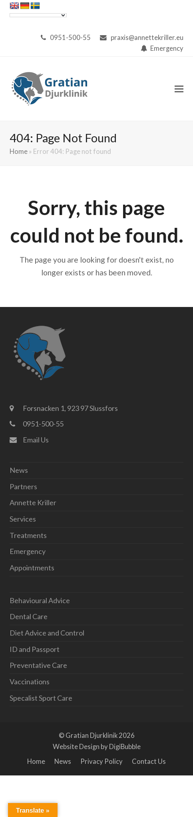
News (19, 470)
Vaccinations (30, 681)
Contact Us (149, 761)
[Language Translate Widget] (38, 15)
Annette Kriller (33, 502)
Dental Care (29, 616)
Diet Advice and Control (47, 632)
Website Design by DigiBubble (97, 747)
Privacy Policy (101, 761)
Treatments (28, 535)
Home (19, 151)
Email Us (36, 439)
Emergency (166, 48)
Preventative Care (38, 665)
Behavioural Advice (40, 600)
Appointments (32, 567)
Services (23, 518)
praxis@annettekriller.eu (147, 38)
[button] (179, 89)
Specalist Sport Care (41, 697)
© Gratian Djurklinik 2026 (97, 735)
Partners (23, 486)
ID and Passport (35, 649)
